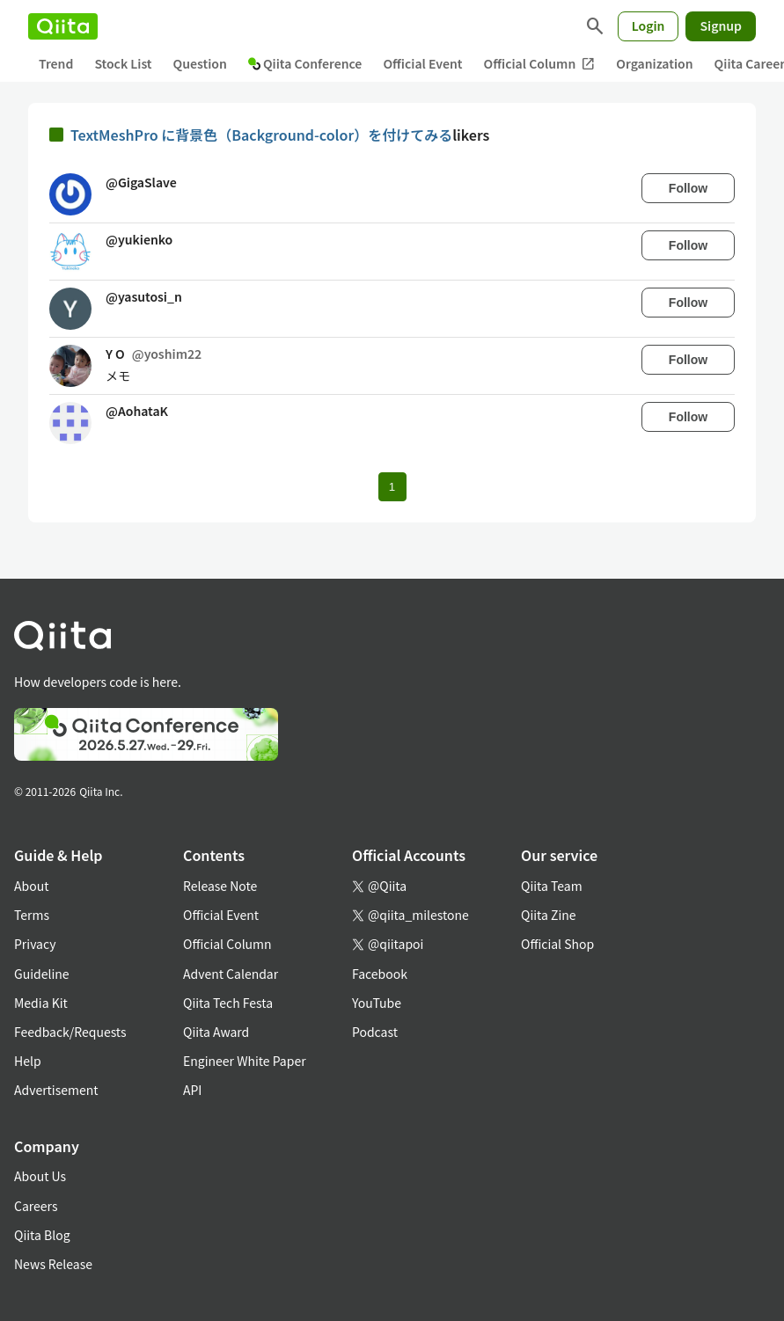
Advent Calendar (230, 973)
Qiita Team (552, 885)
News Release (53, 1264)
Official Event (422, 63)
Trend (56, 63)
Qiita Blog (42, 1235)
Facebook (379, 973)
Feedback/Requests (70, 1031)
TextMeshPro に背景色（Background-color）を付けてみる (261, 134)
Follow (688, 188)
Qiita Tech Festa (228, 1002)
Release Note (220, 885)
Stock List (122, 63)
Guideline (42, 973)
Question (200, 63)
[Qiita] (63, 26)
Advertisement (56, 1089)
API (192, 1089)
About (31, 885)
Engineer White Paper (244, 1060)
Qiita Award (216, 1031)
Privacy (34, 943)
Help (27, 1060)
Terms (31, 914)
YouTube (376, 1002)
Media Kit (41, 1002)
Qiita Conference (305, 63)
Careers (35, 1206)
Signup (721, 25)
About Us (40, 1176)
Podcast (375, 1031)
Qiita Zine (548, 914)
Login (648, 25)
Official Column (540, 64)
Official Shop (557, 943)
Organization (654, 63)
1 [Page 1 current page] (392, 486)
